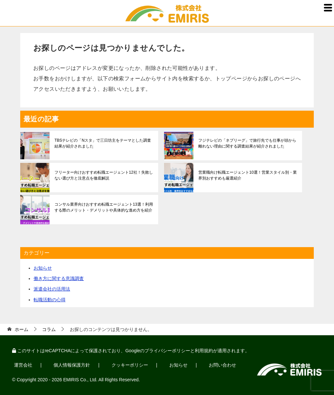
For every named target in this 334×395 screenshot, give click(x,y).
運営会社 (23, 365)
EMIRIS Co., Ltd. (80, 379)
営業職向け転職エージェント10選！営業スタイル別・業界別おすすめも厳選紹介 (247, 175)
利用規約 (204, 350)
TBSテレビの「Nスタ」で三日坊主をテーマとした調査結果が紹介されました (102, 143)
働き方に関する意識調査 (59, 278)
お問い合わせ (220, 365)
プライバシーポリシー (167, 350)
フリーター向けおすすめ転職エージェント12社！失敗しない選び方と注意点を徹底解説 (103, 175)
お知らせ (43, 268)
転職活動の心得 (50, 299)
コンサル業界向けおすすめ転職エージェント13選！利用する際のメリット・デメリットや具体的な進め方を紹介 (103, 207)
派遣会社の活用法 (52, 289)
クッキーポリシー (128, 365)
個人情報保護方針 (71, 365)
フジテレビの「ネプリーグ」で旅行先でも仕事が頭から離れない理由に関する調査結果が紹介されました (247, 143)
